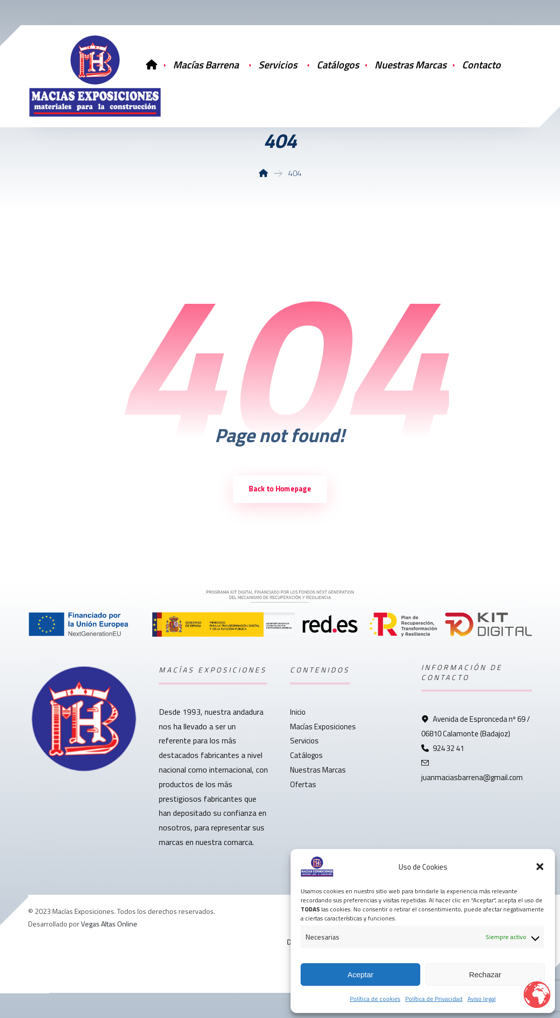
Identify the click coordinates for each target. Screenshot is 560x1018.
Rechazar (485, 974)
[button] (540, 867)
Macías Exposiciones (323, 726)
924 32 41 (442, 748)
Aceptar (360, 974)
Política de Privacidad (433, 998)
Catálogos (306, 755)
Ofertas (303, 784)
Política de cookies (375, 998)
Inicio (298, 712)
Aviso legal (482, 998)
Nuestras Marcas (318, 770)
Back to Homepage (280, 488)
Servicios (304, 740)
